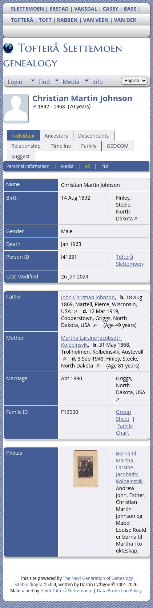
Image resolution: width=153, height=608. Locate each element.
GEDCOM (117, 145)
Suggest (20, 156)
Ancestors (56, 135)
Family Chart (124, 429)
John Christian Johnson (88, 297)
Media (71, 82)
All (87, 166)
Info (97, 82)
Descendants (93, 135)
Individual (23, 135)
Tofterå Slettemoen (129, 260)
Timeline (61, 145)
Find (44, 82)
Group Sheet (123, 415)
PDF (105, 166)
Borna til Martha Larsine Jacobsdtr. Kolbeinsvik (129, 467)
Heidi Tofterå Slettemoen (65, 591)
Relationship (26, 145)
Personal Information (27, 166)
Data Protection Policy (119, 591)
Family (88, 145)
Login (15, 82)
